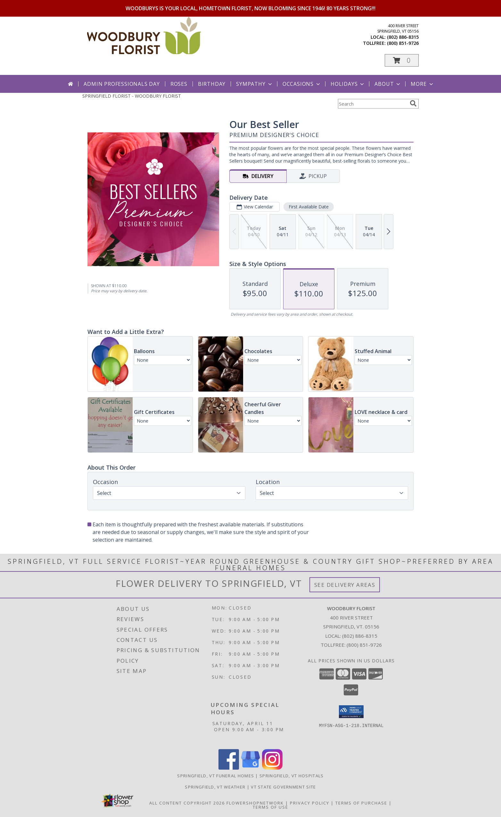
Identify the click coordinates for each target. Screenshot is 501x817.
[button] (402, 60)
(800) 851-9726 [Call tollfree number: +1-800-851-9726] (403, 43)
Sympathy (254, 83)
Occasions (302, 83)
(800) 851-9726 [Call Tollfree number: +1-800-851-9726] (364, 645)
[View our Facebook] (228, 768)
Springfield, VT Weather (215, 787)
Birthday (212, 83)
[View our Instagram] (272, 768)
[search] (413, 103)
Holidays (348, 83)
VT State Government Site (283, 787)
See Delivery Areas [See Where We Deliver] (344, 584)
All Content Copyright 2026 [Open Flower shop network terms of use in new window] (187, 803)
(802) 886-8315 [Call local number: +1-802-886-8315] (403, 37)
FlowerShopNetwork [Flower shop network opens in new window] (255, 803)
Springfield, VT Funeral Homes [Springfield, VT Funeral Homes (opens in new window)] (215, 776)
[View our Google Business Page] (250, 768)
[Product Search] (372, 103)
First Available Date (309, 207)
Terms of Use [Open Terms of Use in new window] (270, 807)
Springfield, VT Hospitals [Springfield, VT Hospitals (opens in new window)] (291, 776)
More (422, 83)
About (387, 83)
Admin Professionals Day (122, 83)
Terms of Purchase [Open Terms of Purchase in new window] (361, 803)
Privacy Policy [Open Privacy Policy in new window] (309, 803)
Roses (178, 83)
